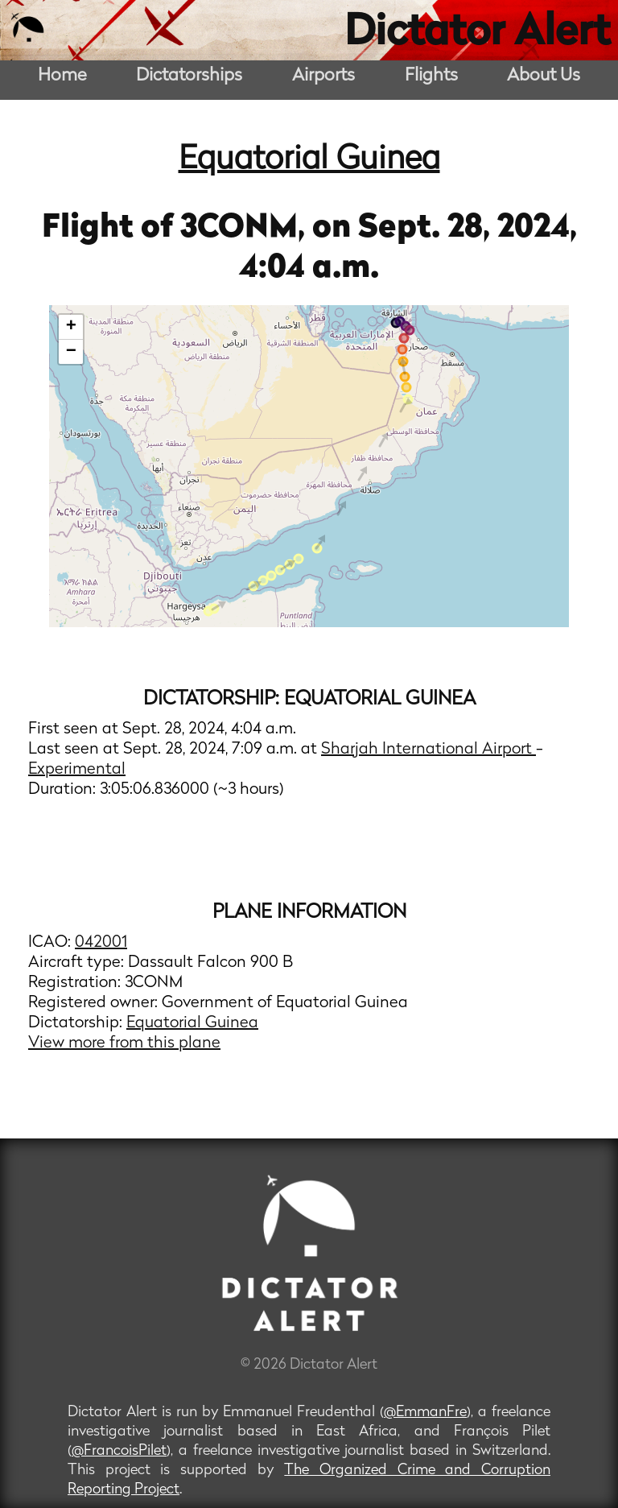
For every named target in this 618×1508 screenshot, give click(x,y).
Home (62, 76)
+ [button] (71, 327)
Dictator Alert (477, 34)
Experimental (77, 770)
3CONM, (246, 229)
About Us (543, 76)
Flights (431, 76)
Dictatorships (189, 76)
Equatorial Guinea (309, 160)
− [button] (71, 352)
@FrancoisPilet (119, 1451)
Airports (323, 76)
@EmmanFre (425, 1412)
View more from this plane (124, 1043)
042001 (101, 943)
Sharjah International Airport (428, 750)
